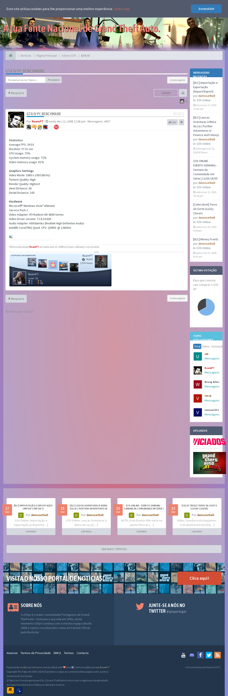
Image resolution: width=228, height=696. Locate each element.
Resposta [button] (16, 93)
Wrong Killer (212, 382)
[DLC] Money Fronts (205, 239)
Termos (69, 653)
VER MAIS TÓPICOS (114, 549)
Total (197, 346)
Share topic (166, 95)
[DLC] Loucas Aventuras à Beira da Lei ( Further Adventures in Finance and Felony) (206, 126)
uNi (206, 354)
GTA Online (204, 100)
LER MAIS (31, 531)
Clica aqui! (199, 578)
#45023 (178, 114)
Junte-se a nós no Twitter (167, 608)
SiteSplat (37, 667)
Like (172, 122)
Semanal (217, 346)
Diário (206, 346)
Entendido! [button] (206, 9)
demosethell (206, 96)
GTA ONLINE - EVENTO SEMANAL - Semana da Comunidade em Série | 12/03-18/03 (205, 169)
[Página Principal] (10, 55)
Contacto (83, 653)
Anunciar (12, 653)
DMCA (57, 653)
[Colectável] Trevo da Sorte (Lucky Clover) (205, 208)
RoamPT (209, 368)
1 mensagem (177, 80)
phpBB (23, 667)
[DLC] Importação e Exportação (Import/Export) (205, 87)
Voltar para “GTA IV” (19, 312)
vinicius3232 (212, 410)
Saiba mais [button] (122, 9)
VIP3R (208, 396)
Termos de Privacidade (36, 653)
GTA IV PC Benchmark (24, 70)
